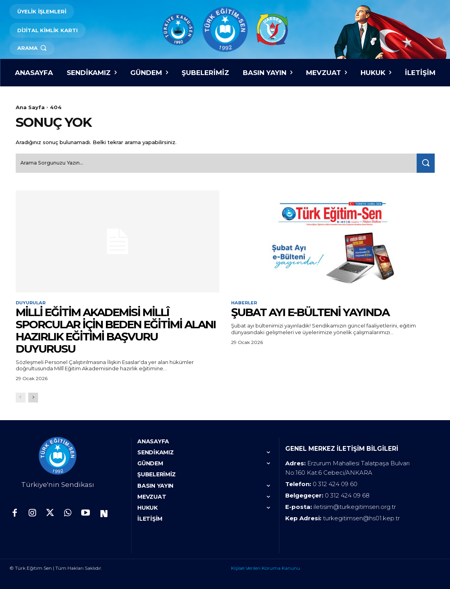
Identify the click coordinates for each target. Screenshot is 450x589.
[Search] (424, 161)
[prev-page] (21, 397)
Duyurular (32, 301)
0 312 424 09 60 (335, 483)
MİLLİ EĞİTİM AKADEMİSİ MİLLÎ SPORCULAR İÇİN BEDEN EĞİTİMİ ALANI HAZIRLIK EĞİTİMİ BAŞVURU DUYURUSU (116, 329)
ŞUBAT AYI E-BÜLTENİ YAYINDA (310, 311)
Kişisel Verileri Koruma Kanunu (265, 567)
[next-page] (33, 397)
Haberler (245, 301)
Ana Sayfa (30, 107)
